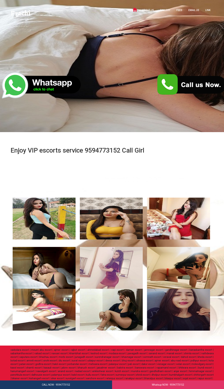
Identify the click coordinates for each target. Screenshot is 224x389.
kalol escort (78, 374)
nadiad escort (82, 371)
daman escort (134, 349)
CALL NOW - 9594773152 (56, 384)
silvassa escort (144, 360)
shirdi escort (143, 374)
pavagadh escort (137, 353)
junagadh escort (84, 357)
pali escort (134, 364)
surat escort (79, 360)
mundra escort (139, 371)
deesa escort (112, 360)
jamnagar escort (153, 349)
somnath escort (152, 357)
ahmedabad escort (98, 349)
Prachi (21, 13)
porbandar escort (77, 364)
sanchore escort (95, 378)
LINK (208, 10)
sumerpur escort (125, 374)
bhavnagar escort (131, 357)
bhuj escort (128, 360)
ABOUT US (148, 10)
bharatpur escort (153, 378)
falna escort (107, 374)
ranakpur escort (134, 378)
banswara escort (144, 367)
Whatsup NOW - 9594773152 (168, 384)
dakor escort (148, 364)
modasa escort (117, 353)
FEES (179, 10)
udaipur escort (95, 360)
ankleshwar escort (102, 371)
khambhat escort (79, 353)
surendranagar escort (107, 357)
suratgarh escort (75, 378)
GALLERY (165, 10)
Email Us (193, 10)
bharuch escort (86, 367)
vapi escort (117, 349)
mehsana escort (98, 364)
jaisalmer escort (106, 367)
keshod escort (99, 353)
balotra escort (125, 367)
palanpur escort (117, 364)
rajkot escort (78, 349)
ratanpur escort (114, 378)
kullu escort (92, 374)
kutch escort (122, 371)
